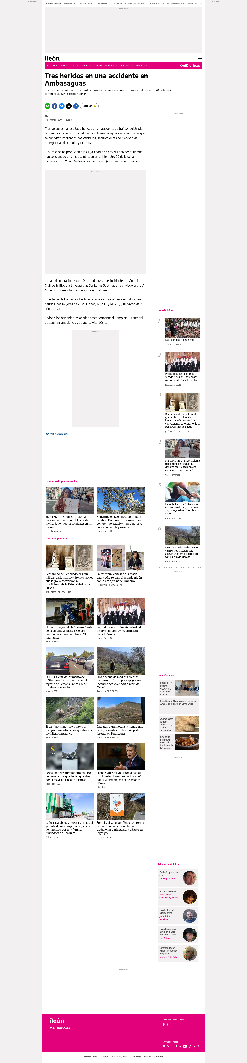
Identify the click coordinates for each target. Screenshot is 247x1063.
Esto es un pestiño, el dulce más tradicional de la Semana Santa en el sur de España (166, 742)
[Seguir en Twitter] (168, 1046)
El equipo (104, 1056)
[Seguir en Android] (164, 1024)
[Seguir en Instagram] (180, 1046)
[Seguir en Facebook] (172, 1046)
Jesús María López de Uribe (58, 591)
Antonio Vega (52, 837)
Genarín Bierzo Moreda (157, 3)
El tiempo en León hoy (85, 3)
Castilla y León (140, 65)
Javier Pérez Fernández (165, 918)
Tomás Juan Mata (173, 344)
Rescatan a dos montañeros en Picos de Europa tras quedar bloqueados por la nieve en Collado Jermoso (69, 776)
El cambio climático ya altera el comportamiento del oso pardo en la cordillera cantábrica (69, 730)
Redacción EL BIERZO (107, 691)
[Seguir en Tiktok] (190, 1046)
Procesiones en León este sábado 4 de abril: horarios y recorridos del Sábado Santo (119, 631)
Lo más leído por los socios (62, 481)
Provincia (49, 433)
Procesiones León (70, 3)
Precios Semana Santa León (176, 3)
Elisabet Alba (52, 641)
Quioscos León (192, 3)
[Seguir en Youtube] (185, 1046)
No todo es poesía (167, 891)
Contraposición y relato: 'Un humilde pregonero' (168, 950)
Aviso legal (136, 1056)
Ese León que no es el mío (179, 340)
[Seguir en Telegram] (176, 1046)
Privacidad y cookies (120, 1056)
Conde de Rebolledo (102, 3)
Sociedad (86, 65)
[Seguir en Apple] (168, 1024)
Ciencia (98, 65)
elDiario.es (101, 787)
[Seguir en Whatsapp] (194, 1046)
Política (65, 65)
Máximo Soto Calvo (168, 957)
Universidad (111, 65)
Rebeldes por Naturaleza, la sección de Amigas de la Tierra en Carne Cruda (178, 702)
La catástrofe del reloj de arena (167, 911)
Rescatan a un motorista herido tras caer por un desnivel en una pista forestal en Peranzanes (120, 730)
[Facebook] (54, 106)
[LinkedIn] (76, 106)
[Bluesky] (62, 106)
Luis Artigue (165, 938)
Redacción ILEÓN (105, 531)
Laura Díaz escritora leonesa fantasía (123, 3)
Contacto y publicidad (153, 1056)
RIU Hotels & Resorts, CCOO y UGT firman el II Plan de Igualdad (166, 689)
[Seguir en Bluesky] (164, 1046)
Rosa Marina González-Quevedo (168, 896)
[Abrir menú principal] (200, 58)
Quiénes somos (90, 1056)
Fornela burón (143, 3)
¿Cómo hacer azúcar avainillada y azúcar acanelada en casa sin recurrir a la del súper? (166, 725)
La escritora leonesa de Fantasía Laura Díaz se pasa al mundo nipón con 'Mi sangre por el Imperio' (119, 578)
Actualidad (52, 65)
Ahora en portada (56, 538)
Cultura (75, 65)
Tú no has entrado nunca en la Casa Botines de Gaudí (168, 932)
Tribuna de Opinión (168, 864)
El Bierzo (125, 65)
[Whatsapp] (47, 106)
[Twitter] (69, 106)
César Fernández (53, 531)
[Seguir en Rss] (198, 1046)
